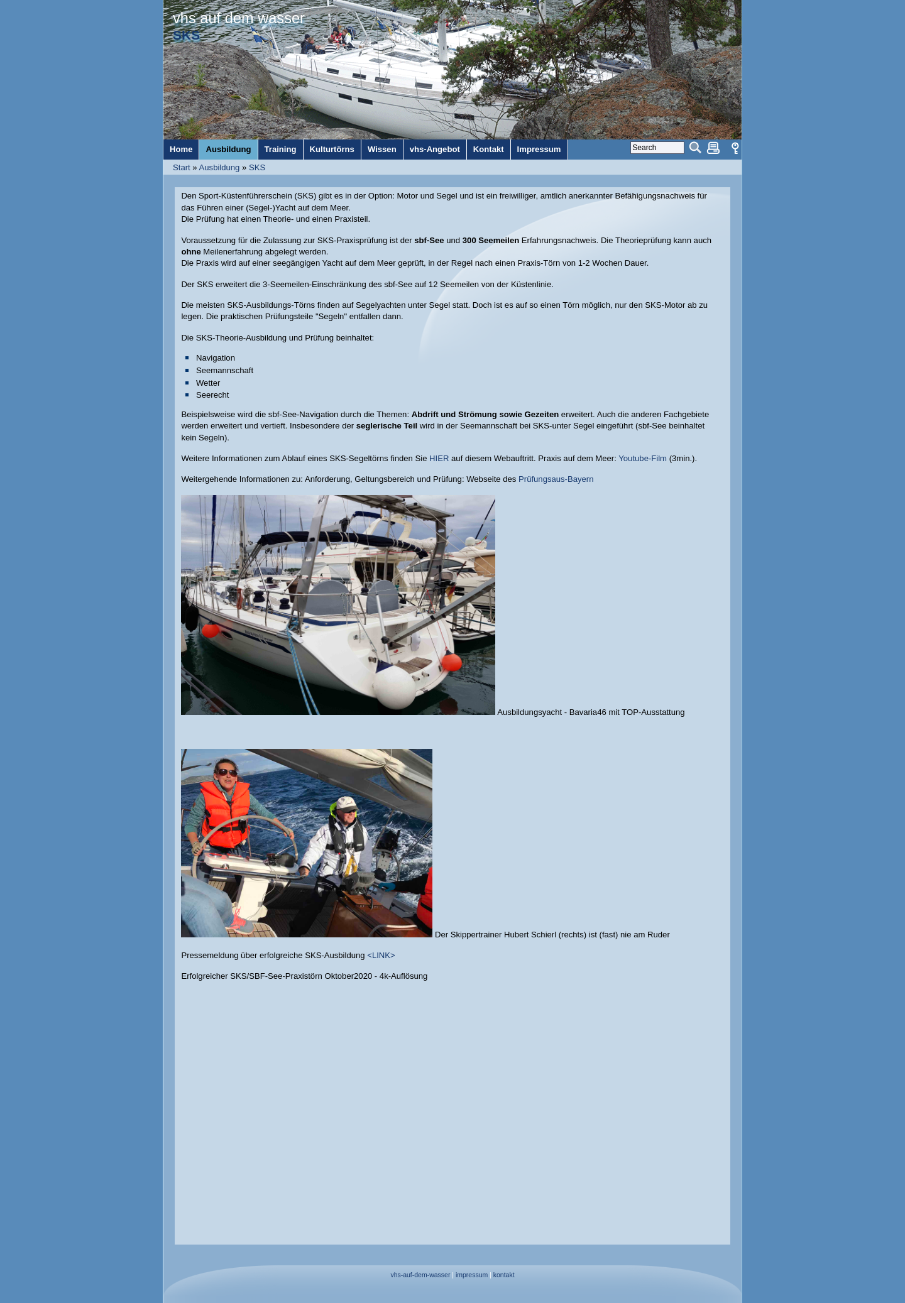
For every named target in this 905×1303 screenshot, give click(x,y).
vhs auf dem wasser (239, 18)
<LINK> (381, 955)
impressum (472, 1275)
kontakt (504, 1275)
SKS (257, 167)
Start (181, 167)
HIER (440, 458)
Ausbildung (219, 167)
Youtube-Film (642, 458)
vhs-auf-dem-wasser (420, 1275)
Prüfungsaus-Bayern (556, 479)
